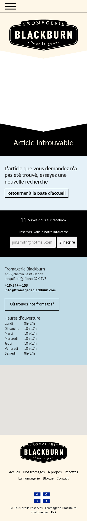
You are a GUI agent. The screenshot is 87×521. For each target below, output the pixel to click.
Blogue (48, 478)
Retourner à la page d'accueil (36, 193)
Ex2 (53, 512)
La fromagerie (29, 478)
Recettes (71, 472)
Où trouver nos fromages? (32, 304)
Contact (63, 478)
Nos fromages (34, 472)
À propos (55, 472)
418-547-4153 (16, 285)
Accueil (14, 472)
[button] (43, 397)
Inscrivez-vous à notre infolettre (43, 232)
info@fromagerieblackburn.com (30, 290)
